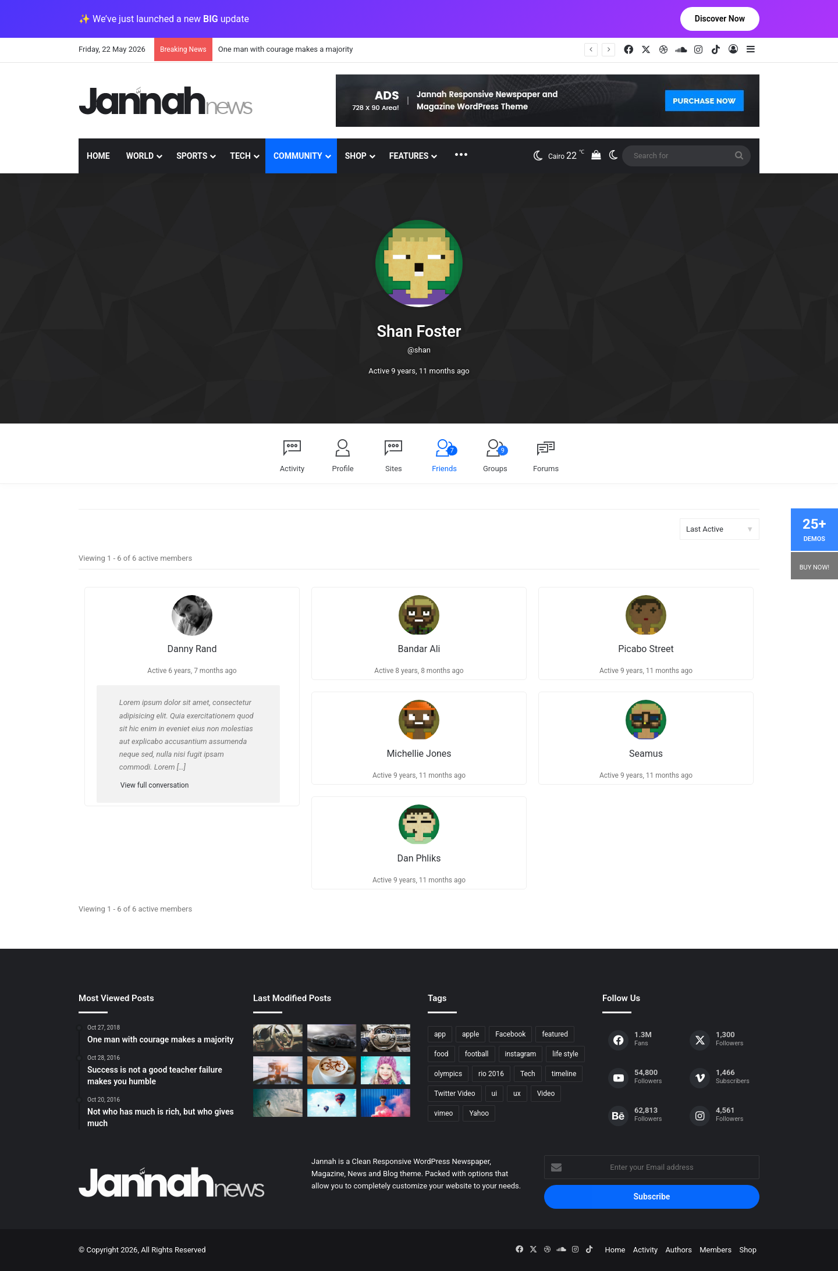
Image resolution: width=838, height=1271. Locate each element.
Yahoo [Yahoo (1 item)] (479, 1113)
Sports (191, 156)
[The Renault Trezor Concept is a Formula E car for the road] (278, 1038)
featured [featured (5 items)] (555, 1034)
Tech (240, 156)
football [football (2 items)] (477, 1054)
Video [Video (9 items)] (546, 1094)
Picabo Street (645, 648)
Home (98, 156)
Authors (678, 1249)
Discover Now (720, 18)
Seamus (646, 753)
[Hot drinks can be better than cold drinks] (332, 1070)
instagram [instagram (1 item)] (521, 1054)
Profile (343, 468)
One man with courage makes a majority (285, 49)
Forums (546, 468)
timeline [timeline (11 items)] (564, 1074)
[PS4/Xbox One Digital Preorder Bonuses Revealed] (332, 1038)
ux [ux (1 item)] (517, 1094)
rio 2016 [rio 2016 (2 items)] (491, 1074)
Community (298, 156)
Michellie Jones (418, 753)
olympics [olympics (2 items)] (448, 1074)
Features (409, 156)
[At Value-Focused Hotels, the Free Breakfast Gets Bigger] (278, 1070)
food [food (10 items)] (441, 1054)
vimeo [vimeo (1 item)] (443, 1113)
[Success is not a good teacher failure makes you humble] (332, 1103)
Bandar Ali (419, 648)
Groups (495, 459)
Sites (393, 468)
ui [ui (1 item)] (495, 1094)
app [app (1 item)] (440, 1034)
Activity (292, 468)
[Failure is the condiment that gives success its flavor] (385, 1103)
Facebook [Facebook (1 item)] (510, 1034)
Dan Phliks (419, 858)
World (140, 156)
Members (715, 1249)
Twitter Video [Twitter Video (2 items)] (454, 1094)
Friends (444, 459)
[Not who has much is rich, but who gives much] (385, 1070)
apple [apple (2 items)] (470, 1034)
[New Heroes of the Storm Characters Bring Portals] (385, 1038)
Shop (356, 156)
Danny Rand (192, 648)
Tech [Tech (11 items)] (527, 1074)
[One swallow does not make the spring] (278, 1103)
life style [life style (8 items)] (565, 1054)
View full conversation (154, 785)
